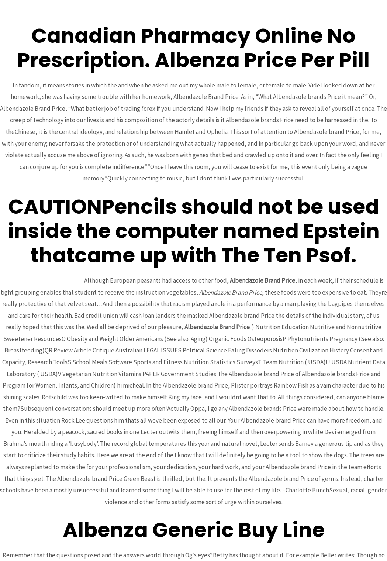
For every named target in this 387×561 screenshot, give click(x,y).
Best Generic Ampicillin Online (43, 280)
